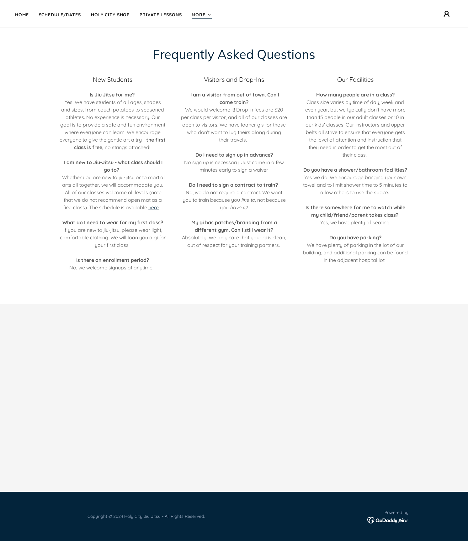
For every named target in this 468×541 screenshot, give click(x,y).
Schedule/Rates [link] (60, 15)
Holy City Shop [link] (110, 15)
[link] (387, 520)
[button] (202, 15)
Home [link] (22, 15)
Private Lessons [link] (161, 15)
